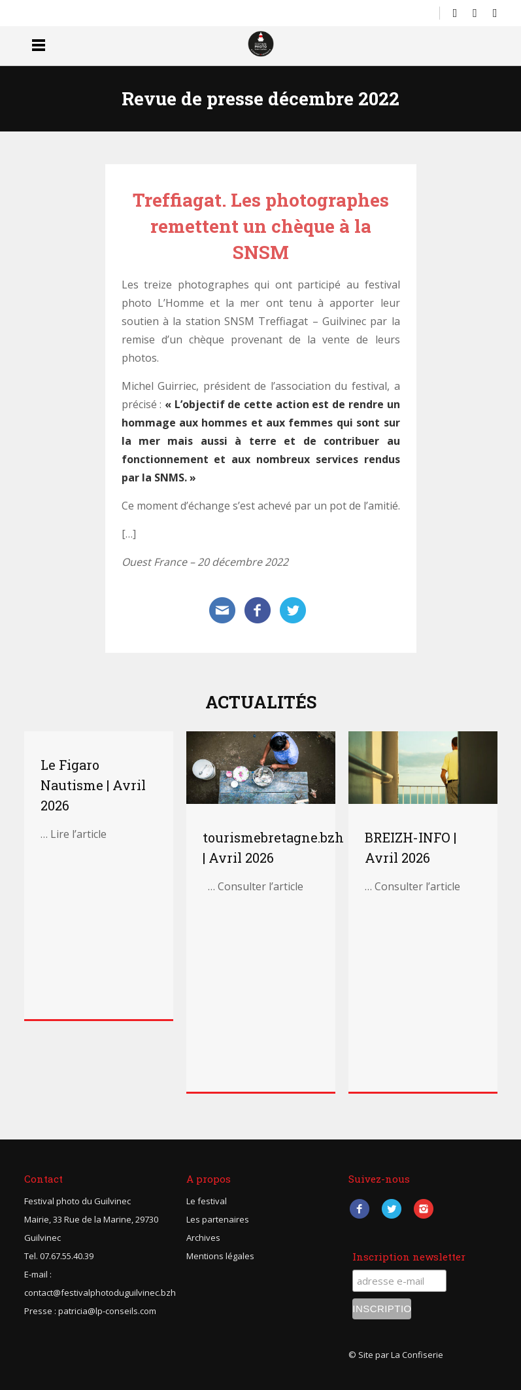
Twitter (391, 1209)
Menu (39, 44)
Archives (203, 1237)
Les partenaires (217, 1219)
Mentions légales (220, 1256)
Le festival (206, 1201)
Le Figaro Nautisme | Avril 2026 (93, 785)
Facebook (359, 1209)
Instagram (423, 1209)
